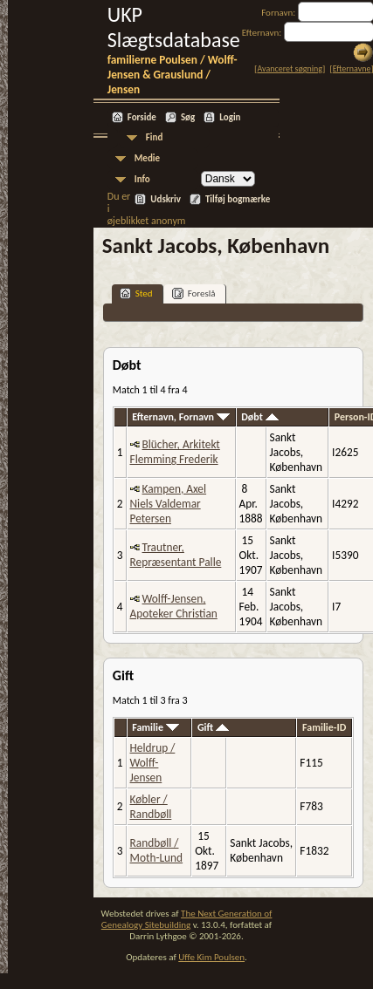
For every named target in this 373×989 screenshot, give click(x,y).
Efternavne (352, 68)
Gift (213, 727)
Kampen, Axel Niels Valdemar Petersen (168, 503)
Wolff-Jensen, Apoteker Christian (174, 606)
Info (142, 179)
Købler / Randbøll (151, 807)
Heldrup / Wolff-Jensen (153, 762)
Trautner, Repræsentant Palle (176, 555)
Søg (188, 117)
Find (154, 137)
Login (229, 117)
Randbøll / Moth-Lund (156, 850)
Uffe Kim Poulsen (211, 957)
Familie (155, 727)
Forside (142, 117)
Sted (136, 293)
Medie (147, 158)
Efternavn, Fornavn (181, 417)
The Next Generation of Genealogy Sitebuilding (187, 919)
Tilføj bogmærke (237, 199)
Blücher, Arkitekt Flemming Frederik (175, 452)
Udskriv (165, 199)
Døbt (259, 417)
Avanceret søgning (289, 68)
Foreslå (194, 293)
